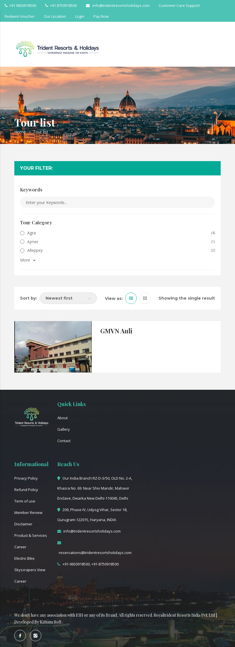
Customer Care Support (179, 5)
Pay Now (101, 16)
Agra (28, 233)
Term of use (24, 501)
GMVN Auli (116, 331)
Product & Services (30, 535)
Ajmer (29, 241)
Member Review (28, 512)
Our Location (55, 16)
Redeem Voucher (20, 16)
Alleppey (31, 250)
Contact (63, 440)
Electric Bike (24, 558)
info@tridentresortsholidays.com (118, 5)
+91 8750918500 (61, 5)
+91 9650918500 (20, 5)
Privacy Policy (26, 478)
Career (20, 546)
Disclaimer (23, 524)
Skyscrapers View (29, 569)
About (62, 417)
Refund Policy (26, 489)
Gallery (63, 429)
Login (79, 16)
